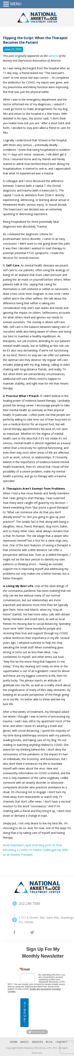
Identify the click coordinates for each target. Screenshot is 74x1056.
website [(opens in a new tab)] (54, 56)
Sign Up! (25, 1012)
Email (25, 969)
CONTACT (61, 1042)
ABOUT (24, 1042)
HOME (13, 1042)
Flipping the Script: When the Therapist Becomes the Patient (35, 40)
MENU (15, 4)
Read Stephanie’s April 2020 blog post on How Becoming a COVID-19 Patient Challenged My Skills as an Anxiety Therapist (35, 849)
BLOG (49, 1042)
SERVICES (37, 1042)
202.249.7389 (27, 903)
